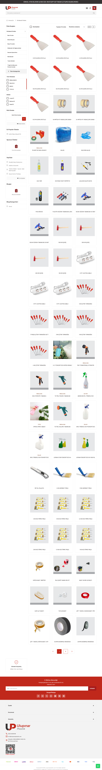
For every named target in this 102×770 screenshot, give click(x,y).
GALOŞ (62, 150)
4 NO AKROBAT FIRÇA (62, 488)
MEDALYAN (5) (13, 80)
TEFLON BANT (62, 611)
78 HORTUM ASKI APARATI (39, 150)
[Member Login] (90, 8)
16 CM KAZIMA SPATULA (62, 89)
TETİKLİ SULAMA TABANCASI (62, 426)
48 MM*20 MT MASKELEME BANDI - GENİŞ (62, 120)
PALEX (85, 424)
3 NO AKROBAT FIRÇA (86, 488)
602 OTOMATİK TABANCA (39, 396)
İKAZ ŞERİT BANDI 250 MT (62, 580)
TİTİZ (39, 424)
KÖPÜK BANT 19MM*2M (39, 580)
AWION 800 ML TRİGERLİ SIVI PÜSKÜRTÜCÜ (86, 396)
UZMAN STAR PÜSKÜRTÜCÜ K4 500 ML (62, 457)
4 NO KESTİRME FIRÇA (39, 519)
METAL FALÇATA (39, 488)
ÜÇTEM (85, 393)
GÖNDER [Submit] (92, 688)
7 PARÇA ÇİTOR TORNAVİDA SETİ (39, 334)
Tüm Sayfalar (21, 178)
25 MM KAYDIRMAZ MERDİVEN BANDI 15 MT (86, 642)
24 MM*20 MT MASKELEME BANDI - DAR (85, 120)
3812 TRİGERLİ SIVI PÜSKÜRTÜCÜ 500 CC (85, 427)
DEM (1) (11, 86)
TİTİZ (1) (12, 89)
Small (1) (12, 104)
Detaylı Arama (21, 123)
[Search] (51, 13)
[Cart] (94, 8)
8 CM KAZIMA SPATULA (39, 58)
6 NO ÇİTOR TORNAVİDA (85, 304)
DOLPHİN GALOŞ (85, 150)
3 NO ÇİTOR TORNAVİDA (62, 334)
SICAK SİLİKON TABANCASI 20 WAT (39, 242)
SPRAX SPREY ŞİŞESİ (39, 426)
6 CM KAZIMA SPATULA (62, 58)
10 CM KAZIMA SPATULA (39, 119)
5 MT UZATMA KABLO (62, 304)
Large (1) (12, 98)
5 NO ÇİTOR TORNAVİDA (85, 334)
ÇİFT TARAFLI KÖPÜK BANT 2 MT (39, 641)
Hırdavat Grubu (21, 20)
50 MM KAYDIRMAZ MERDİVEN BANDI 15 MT (62, 642)
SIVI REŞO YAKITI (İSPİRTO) (62, 181)
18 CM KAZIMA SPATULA (39, 89)
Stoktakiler (36, 27)
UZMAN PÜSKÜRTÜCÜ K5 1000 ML (85, 457)
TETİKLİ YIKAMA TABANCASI (62, 396)
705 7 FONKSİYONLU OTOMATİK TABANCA (85, 365)
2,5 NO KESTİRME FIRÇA (85, 519)
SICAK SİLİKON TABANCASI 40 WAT (85, 211)
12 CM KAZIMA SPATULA (85, 89)
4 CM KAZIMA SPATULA (85, 58)
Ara (24, 119)
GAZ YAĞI (39, 181)
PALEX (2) (12, 83)
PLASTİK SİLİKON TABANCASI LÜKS (62, 211)
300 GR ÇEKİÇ (85, 242)
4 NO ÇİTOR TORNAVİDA (39, 365)
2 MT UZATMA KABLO (86, 273)
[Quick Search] (14, 119)
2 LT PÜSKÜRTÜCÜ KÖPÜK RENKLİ (62, 365)
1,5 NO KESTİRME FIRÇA (62, 549)
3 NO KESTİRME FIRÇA (62, 519)
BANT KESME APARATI (85, 580)
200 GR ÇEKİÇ (39, 273)
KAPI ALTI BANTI (39, 611)
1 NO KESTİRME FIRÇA (86, 549)
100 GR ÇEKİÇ (62, 273)
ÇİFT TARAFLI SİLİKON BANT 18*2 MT (85, 611)
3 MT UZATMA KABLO (39, 304)
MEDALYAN (39, 148)
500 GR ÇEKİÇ (62, 242)
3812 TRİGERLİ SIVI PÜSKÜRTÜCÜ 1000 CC (39, 457)
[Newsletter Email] (51, 688)
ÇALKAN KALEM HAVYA (85, 181)
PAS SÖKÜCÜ (39, 211)
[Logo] (12, 8)
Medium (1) (12, 101)
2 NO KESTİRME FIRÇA (39, 549)
